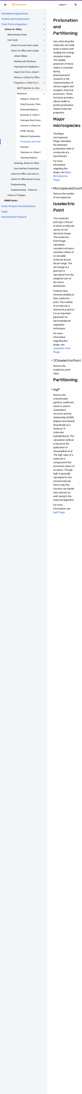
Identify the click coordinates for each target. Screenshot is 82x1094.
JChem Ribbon (20, 56)
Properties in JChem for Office (27, 82)
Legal (4, 211)
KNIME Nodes (11, 200)
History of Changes (16, 195)
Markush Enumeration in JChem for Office (31, 136)
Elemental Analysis (29, 109)
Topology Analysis (28, 157)
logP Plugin (59, 512)
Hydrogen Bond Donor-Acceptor (31, 120)
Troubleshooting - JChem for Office (25, 190)
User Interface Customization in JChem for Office (27, 168)
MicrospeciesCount (67, 188)
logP (56, 389)
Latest (63, 4)
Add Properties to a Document (29, 88)
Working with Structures (25, 61)
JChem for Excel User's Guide (24, 45)
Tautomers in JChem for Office (31, 152)
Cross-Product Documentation (18, 206)
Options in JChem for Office (27, 77)
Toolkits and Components (15, 18)
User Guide (12, 40)
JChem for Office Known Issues (25, 179)
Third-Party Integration (14, 24)
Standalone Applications (14, 13)
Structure (24, 147)
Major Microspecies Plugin (62, 176)
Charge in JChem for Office (31, 99)
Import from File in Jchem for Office (27, 72)
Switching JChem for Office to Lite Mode (27, 163)
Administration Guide (17, 34)
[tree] (23, 115)
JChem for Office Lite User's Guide (25, 174)
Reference (22, 93)
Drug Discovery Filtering (31, 104)
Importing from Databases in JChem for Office (27, 66)
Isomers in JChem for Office (31, 125)
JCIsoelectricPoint (67, 360)
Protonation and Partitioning (31, 141)
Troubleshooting (18, 184)
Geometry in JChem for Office (31, 115)
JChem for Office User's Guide (25, 50)
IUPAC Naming (27, 131)
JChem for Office (13, 29)
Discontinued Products (14, 216)
